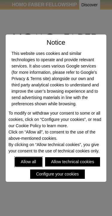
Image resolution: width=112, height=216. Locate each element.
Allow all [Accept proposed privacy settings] (28, 161)
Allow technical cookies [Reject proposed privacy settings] (72, 161)
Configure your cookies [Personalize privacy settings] (57, 174)
